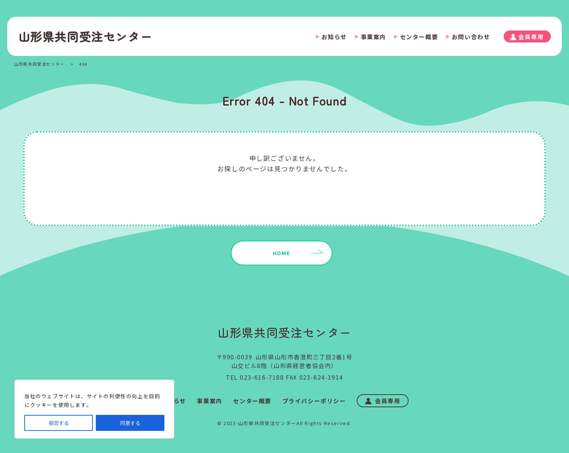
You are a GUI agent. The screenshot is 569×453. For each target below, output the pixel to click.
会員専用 (531, 36)
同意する (130, 423)
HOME (281, 253)
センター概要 (419, 36)
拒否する (59, 423)
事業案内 (373, 36)
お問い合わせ (471, 36)
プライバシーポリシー (314, 400)
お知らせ (334, 36)
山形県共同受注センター (85, 36)
